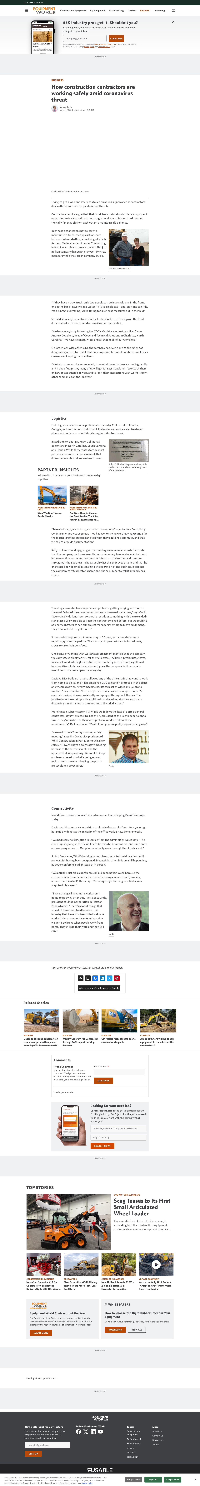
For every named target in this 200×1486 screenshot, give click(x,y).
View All (137, 1329)
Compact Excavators (112, 1279)
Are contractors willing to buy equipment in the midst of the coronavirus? (157, 1042)
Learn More (40, 1332)
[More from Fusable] (100, 2)
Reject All (153, 1479)
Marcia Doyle (65, 106)
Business (57, 80)
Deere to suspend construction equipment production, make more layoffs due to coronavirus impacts (42, 1042)
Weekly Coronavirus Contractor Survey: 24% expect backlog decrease (80, 1042)
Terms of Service (104, 46)
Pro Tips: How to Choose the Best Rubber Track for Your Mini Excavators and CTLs (83, 517)
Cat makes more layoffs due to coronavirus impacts (118, 1040)
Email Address (101, 1066)
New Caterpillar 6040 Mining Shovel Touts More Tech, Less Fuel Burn (80, 1286)
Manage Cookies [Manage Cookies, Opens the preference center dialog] (133, 1479)
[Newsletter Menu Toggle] (173, 10)
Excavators (70, 1279)
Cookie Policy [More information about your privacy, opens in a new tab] (87, 1483)
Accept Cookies (172, 1479)
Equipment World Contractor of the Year (57, 1313)
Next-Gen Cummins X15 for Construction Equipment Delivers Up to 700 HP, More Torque (42, 1286)
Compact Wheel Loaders (127, 1195)
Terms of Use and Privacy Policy (105, 44)
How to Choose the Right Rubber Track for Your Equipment (137, 1315)
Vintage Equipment (149, 1279)
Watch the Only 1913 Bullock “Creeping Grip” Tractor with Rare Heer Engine (155, 1286)
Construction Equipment (40, 1279)
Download (115, 1329)
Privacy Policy (89, 46)
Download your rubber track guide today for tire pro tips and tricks (137, 1321)
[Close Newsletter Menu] (173, 21)
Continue (103, 1080)
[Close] (195, 1479)
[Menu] (26, 10)
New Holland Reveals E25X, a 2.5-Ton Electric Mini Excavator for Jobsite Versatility (117, 1286)
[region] (100, 1480)
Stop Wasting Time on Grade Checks (50, 515)
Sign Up (33, 1453)
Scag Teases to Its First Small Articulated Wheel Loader (142, 1207)
